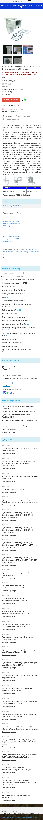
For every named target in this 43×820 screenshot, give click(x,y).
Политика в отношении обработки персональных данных (19, 817)
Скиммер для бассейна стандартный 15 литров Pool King (11, 223)
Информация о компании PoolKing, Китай (17, 426)
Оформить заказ (11, 100)
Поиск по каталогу (11, 268)
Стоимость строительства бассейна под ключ (18, 411)
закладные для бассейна (12, 206)
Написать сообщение (8, 819)
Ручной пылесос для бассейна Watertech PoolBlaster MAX (16, 416)
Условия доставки (8, 432)
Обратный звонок (9, 105)
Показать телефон (14, 369)
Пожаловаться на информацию (11, 255)
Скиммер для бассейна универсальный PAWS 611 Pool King (11, 239)
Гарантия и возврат (9, 429)
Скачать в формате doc (9, 492)
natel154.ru (6, 386)
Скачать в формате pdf (9, 453)
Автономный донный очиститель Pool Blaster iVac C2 (19, 421)
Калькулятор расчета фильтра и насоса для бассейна (18, 407)
